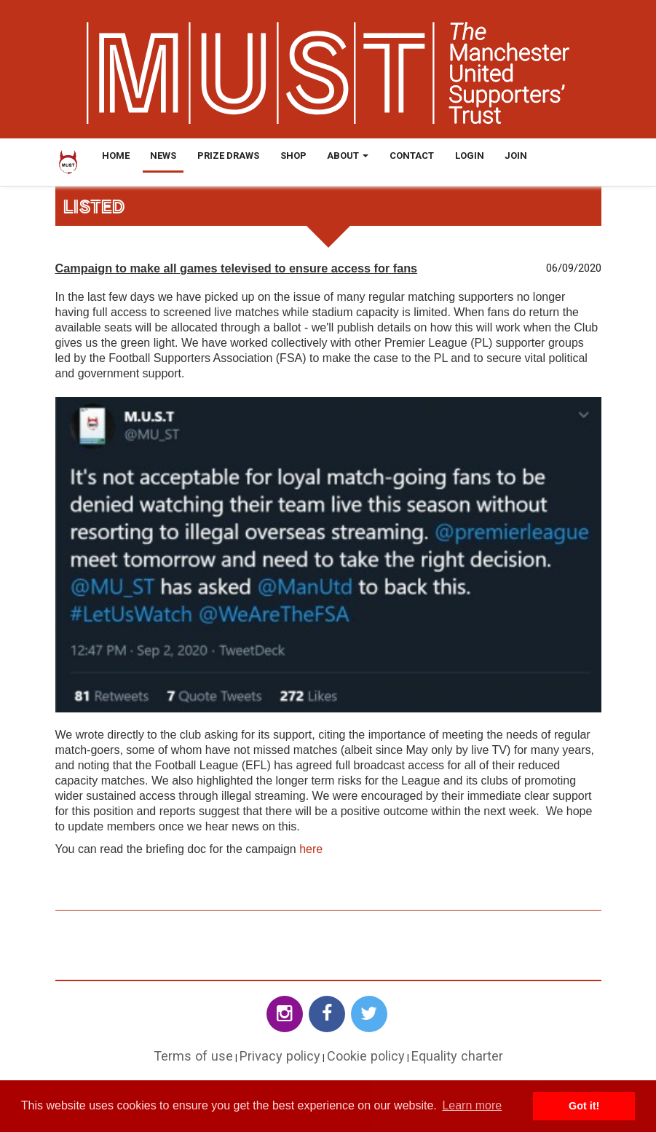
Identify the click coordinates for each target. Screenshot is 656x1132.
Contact (412, 155)
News (163, 155)
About (347, 155)
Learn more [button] (472, 1105)
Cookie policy (366, 1056)
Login (469, 155)
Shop (293, 155)
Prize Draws (228, 155)
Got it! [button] (584, 1106)
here (311, 849)
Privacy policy (280, 1056)
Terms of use (193, 1056)
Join (516, 155)
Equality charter (457, 1056)
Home (116, 155)
